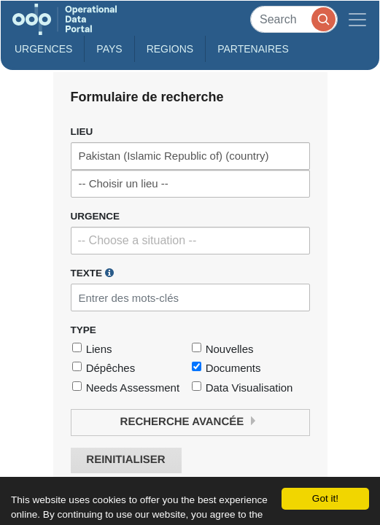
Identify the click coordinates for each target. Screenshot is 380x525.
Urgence (95, 216)
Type (83, 329)
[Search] (294, 19)
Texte (92, 273)
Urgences (43, 49)
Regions (170, 49)
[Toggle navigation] (357, 19)
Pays (109, 49)
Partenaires (253, 49)
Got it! (325, 498)
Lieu (82, 131)
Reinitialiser (125, 460)
